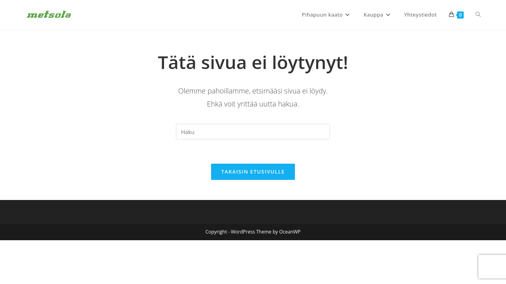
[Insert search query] (253, 132)
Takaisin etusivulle (253, 171)
